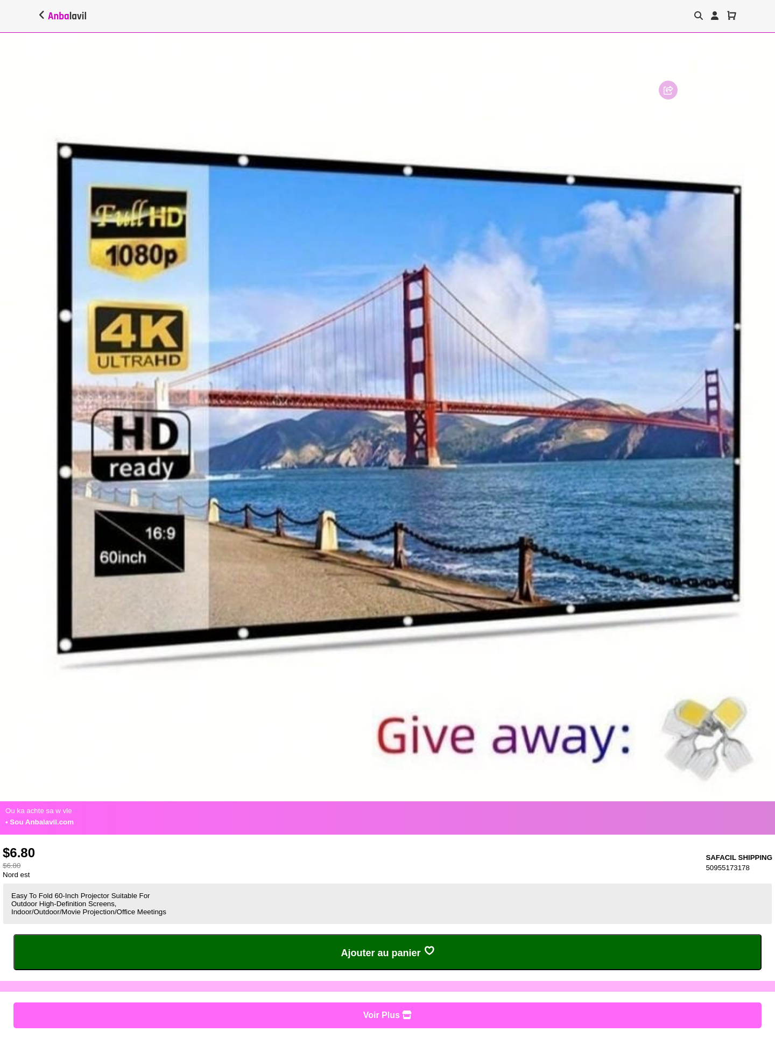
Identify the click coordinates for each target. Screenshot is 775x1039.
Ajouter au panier (387, 951)
